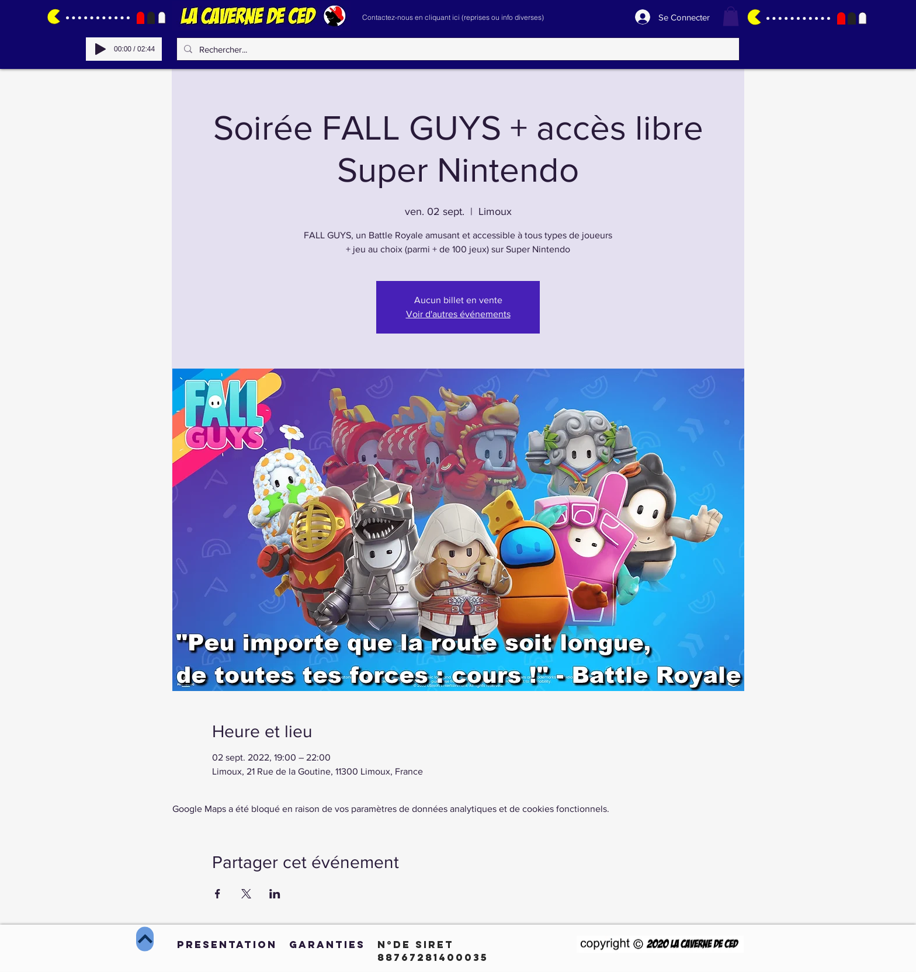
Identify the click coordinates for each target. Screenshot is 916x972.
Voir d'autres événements (458, 314)
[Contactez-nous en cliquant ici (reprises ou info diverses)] (453, 17)
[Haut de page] (145, 939)
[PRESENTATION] (226, 944)
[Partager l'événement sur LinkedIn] (274, 893)
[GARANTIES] (327, 944)
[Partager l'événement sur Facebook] (217, 893)
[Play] (100, 49)
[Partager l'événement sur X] (246, 893)
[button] (731, 16)
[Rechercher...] (456, 49)
